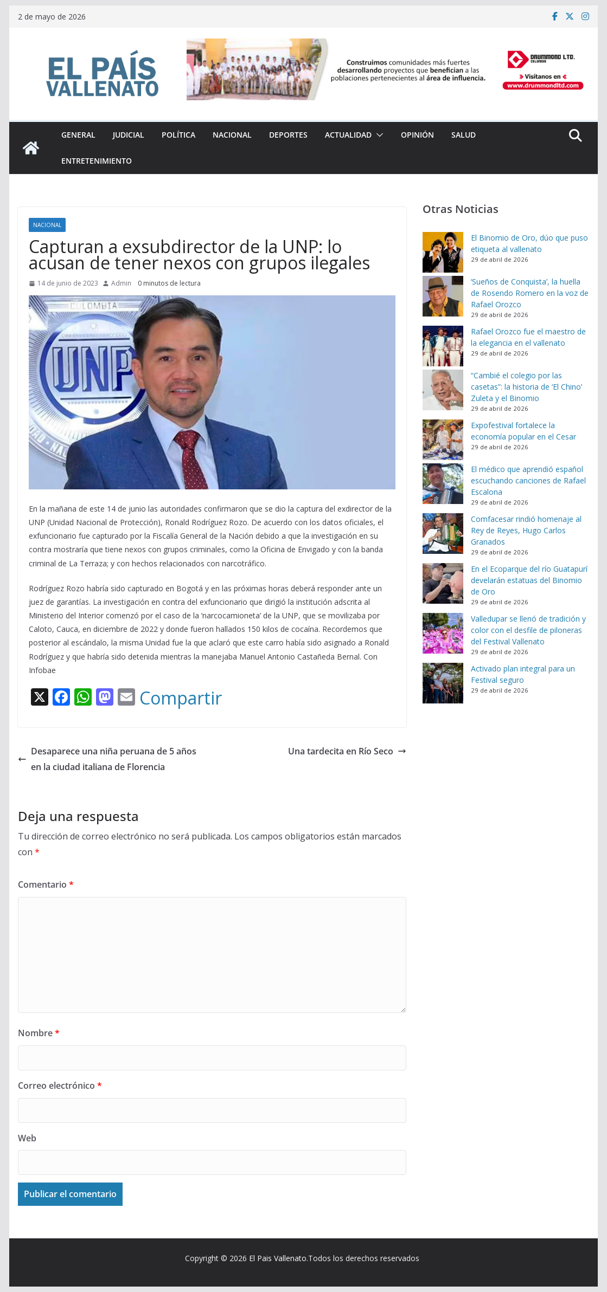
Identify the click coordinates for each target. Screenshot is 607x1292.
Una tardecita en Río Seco (347, 751)
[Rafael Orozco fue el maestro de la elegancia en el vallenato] (443, 346)
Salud (463, 135)
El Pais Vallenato (277, 1258)
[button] (378, 135)
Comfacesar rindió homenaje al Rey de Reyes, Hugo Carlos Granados (526, 530)
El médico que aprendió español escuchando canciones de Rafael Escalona (528, 480)
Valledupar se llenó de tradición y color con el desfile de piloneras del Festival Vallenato (528, 630)
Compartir (180, 698)
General (78, 135)
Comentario (46, 884)
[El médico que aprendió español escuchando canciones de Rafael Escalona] (443, 483)
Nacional (232, 135)
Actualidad (348, 135)
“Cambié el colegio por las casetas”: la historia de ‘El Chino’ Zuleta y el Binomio (526, 386)
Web (27, 1138)
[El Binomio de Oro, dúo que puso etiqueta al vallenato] (443, 252)
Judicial (128, 135)
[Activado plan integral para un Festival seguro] (443, 683)
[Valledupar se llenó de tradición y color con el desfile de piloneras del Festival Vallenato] (443, 633)
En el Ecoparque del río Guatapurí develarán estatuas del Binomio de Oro (529, 580)
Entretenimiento (96, 161)
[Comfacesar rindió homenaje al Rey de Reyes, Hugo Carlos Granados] (443, 533)
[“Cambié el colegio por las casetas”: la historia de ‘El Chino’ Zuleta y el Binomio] (443, 390)
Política (178, 135)
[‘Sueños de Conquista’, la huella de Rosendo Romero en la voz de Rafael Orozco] (443, 296)
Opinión (417, 135)
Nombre (39, 1033)
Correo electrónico (60, 1085)
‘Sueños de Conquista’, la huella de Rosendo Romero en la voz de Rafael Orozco (530, 292)
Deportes (288, 135)
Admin (121, 283)
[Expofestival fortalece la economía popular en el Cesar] (443, 439)
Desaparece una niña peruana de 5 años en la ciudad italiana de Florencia (107, 759)
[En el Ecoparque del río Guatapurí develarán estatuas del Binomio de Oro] (443, 583)
